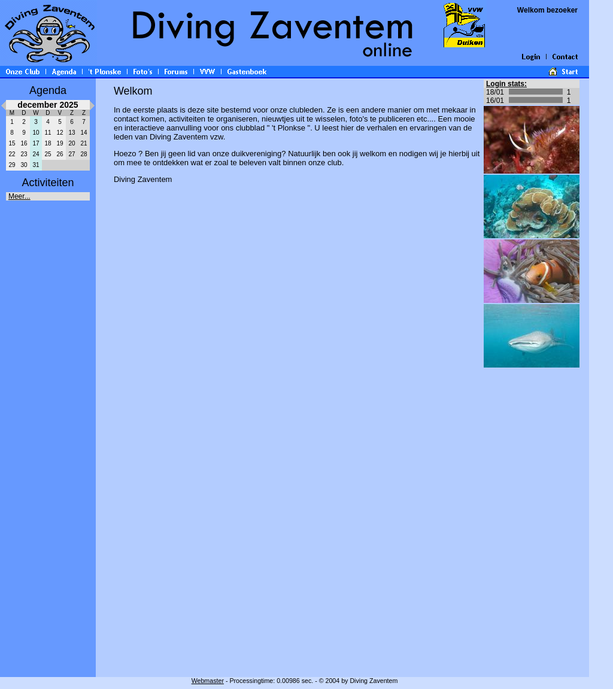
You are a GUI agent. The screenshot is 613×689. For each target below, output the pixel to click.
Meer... (19, 196)
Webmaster (208, 680)
